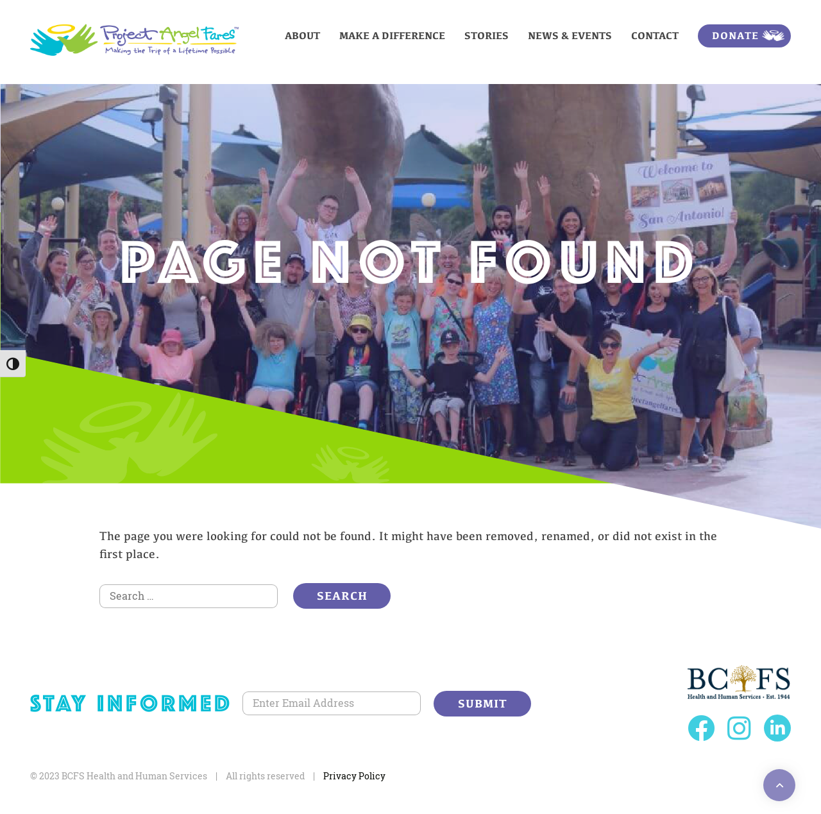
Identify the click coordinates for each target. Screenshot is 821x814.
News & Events (570, 36)
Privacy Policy (354, 776)
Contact (655, 36)
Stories (486, 36)
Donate (735, 36)
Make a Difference (392, 36)
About (302, 36)
